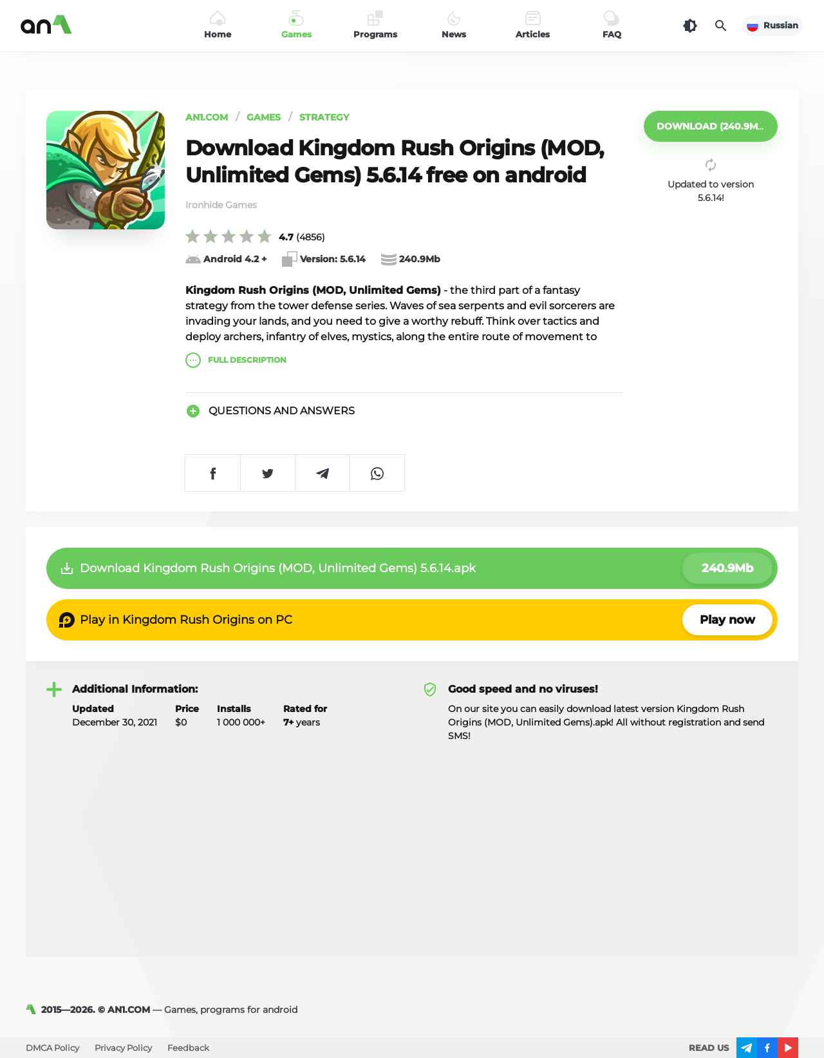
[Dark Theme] (690, 25)
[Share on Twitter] (267, 473)
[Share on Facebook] (212, 473)
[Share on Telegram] (322, 473)
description (235, 360)
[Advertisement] (412, 839)
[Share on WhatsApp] (377, 473)
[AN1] (33, 1009)
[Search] (721, 25)
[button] (711, 126)
